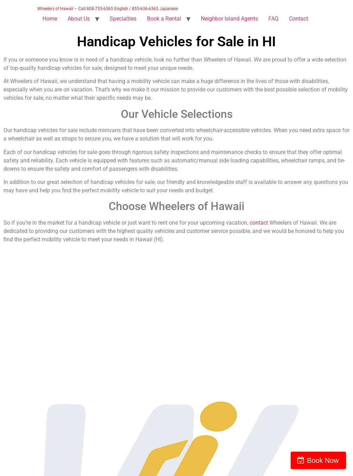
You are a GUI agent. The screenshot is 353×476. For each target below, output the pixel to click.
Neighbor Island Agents (229, 18)
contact (259, 222)
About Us (79, 18)
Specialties (123, 18)
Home (49, 18)
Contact (298, 18)
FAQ (273, 18)
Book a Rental (164, 18)
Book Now (323, 460)
